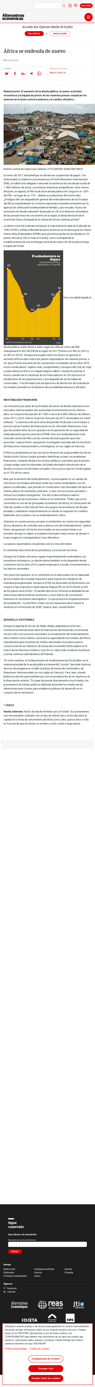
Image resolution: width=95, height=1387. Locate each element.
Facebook (12, 1288)
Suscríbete (86, 5)
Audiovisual (9, 1269)
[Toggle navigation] (88, 17)
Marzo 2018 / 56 (58, 72)
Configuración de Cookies (46, 1358)
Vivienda (68, 1272)
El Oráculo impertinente (15, 1276)
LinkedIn (11, 1291)
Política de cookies (39, 1348)
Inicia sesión (60, 33)
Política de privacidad (16, 1348)
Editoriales (8, 1272)
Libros (37, 1276)
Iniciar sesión (70, 5)
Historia (38, 1272)
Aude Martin (12, 60)
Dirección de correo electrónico (22, 1240)
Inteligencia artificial (44, 1269)
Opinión (68, 1269)
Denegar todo (45, 1368)
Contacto (75, 5)
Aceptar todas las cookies (46, 1378)
